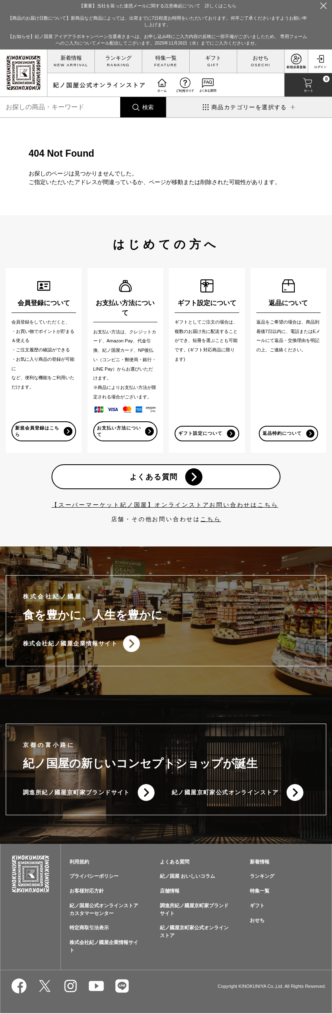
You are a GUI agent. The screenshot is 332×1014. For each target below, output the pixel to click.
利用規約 (79, 863)
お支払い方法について (116, 431)
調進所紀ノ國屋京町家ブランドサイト (76, 793)
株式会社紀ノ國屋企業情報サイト (70, 644)
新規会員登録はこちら (34, 431)
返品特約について (281, 433)
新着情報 (71, 58)
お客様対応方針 (87, 892)
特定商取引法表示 (89, 929)
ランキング (118, 58)
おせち (261, 58)
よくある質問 (153, 477)
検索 (148, 107)
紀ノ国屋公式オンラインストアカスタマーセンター (104, 910)
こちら (210, 519)
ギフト (213, 58)
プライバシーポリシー (94, 877)
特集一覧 (166, 58)
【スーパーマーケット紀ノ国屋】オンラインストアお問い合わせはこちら (165, 505)
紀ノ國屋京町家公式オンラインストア (225, 793)
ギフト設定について (198, 431)
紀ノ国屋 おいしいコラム (187, 877)
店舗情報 (169, 892)
